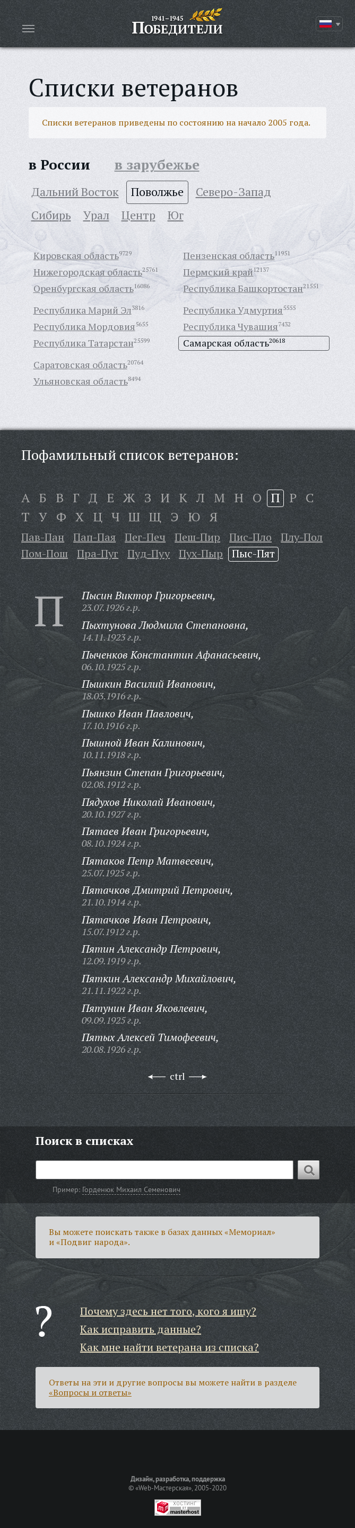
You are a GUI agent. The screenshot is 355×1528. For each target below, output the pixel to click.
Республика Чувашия (230, 326)
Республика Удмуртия (233, 310)
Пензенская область (228, 255)
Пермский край (218, 271)
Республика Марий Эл (82, 310)
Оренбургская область (83, 288)
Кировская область (76, 255)
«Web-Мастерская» (163, 1487)
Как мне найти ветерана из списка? (169, 1347)
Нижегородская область (87, 271)
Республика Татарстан (83, 342)
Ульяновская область (80, 381)
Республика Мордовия (84, 326)
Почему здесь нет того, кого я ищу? (168, 1311)
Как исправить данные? (140, 1329)
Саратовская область (80, 364)
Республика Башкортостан (243, 288)
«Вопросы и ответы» (90, 1392)
